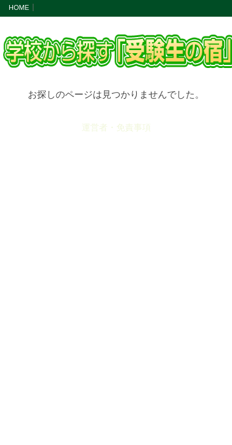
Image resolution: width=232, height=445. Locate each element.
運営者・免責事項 (116, 127)
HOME (19, 7)
